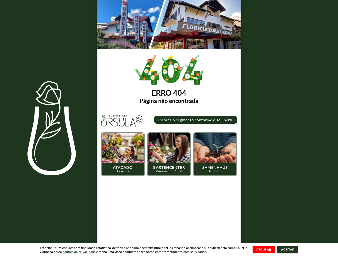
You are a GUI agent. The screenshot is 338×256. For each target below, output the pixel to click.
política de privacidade (79, 252)
